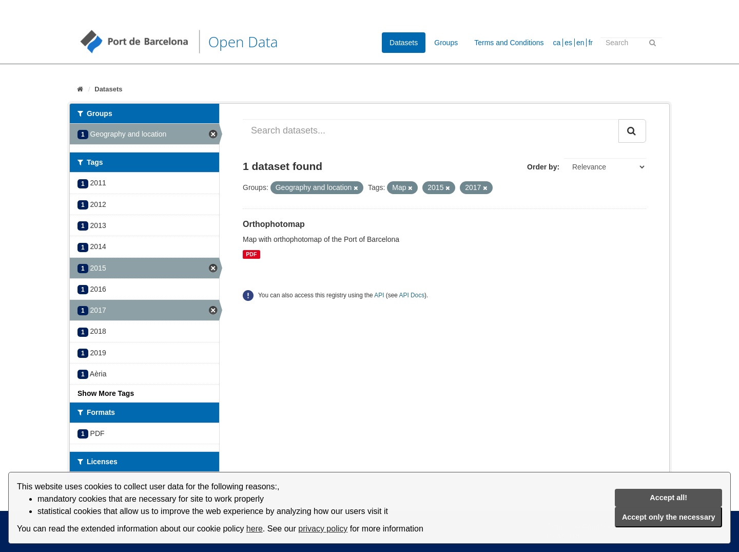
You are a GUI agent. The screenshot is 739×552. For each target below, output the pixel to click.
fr (590, 43)
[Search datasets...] (431, 131)
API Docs (412, 295)
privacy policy (322, 528)
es (568, 43)
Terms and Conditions (508, 43)
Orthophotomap (274, 224)
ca (557, 43)
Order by (542, 167)
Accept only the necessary (668, 517)
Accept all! (668, 497)
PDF (251, 254)
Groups (446, 43)
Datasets (404, 43)
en (580, 43)
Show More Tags (105, 393)
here (254, 528)
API (379, 295)
